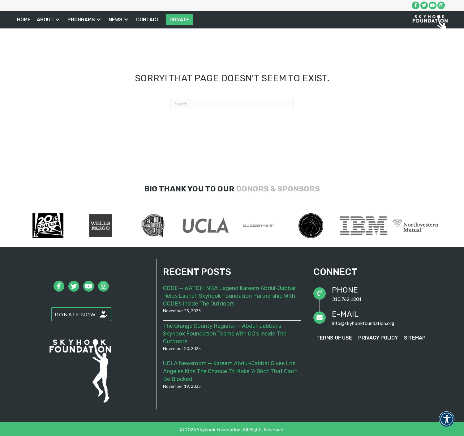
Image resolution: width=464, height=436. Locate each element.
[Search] (232, 104)
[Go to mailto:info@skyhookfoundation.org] (382, 318)
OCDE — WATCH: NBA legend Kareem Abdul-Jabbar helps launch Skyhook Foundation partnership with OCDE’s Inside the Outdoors (229, 296)
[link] (24, 20)
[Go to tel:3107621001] (382, 293)
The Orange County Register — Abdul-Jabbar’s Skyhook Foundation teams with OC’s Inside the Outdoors (224, 334)
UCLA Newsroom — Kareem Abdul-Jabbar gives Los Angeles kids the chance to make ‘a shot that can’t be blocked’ (230, 371)
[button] (57, 19)
